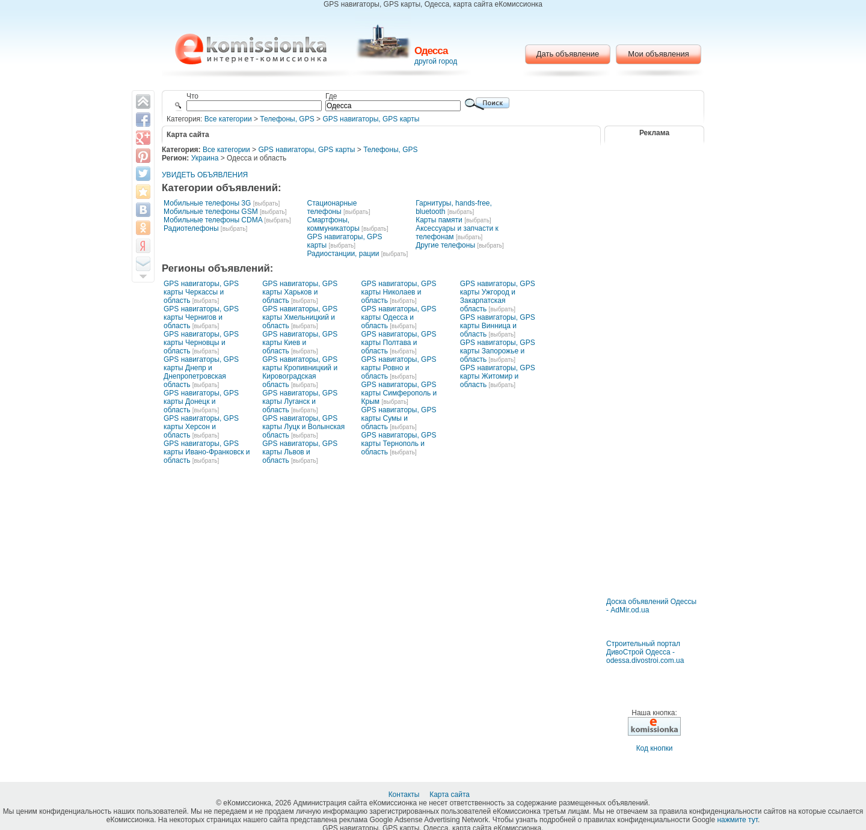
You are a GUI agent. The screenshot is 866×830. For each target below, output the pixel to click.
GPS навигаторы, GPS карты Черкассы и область (201, 292)
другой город (435, 61)
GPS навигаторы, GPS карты (370, 119)
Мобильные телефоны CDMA (213, 220)
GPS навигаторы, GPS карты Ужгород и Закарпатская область (497, 296)
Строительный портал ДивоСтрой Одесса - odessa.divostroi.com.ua (645, 652)
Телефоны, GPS (287, 119)
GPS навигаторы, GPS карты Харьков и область (299, 292)
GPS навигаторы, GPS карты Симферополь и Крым (399, 393)
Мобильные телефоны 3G (207, 203)
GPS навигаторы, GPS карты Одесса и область (399, 317)
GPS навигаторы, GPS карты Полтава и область (399, 342)
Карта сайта (450, 794)
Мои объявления (658, 53)
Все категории (228, 119)
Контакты (405, 794)
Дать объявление (568, 53)
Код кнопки (654, 748)
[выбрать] (266, 203)
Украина (205, 158)
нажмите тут (737, 820)
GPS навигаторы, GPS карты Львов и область (299, 452)
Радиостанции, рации (343, 253)
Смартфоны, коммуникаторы (333, 224)
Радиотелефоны (191, 228)
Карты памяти (439, 220)
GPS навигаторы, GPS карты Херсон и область (201, 426)
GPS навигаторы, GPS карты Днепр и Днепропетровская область (201, 372)
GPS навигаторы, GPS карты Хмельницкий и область (299, 317)
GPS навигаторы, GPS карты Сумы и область (399, 418)
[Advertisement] (654, 562)
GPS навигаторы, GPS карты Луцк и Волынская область (303, 426)
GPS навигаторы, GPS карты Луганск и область (299, 401)
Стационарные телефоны (332, 207)
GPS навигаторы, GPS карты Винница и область (497, 325)
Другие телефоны (445, 245)
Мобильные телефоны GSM (211, 211)
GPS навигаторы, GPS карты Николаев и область (399, 292)
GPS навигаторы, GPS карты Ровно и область (399, 367)
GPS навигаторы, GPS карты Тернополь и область (399, 443)
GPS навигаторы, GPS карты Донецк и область (201, 401)
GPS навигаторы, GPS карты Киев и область (299, 342)
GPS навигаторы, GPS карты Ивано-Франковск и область (207, 452)
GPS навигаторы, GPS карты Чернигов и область (201, 317)
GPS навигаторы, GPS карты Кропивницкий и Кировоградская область (299, 372)
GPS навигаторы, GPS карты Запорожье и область (497, 351)
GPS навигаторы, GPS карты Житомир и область (497, 376)
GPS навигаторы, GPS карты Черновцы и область (201, 342)
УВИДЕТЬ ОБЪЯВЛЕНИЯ (205, 175)
